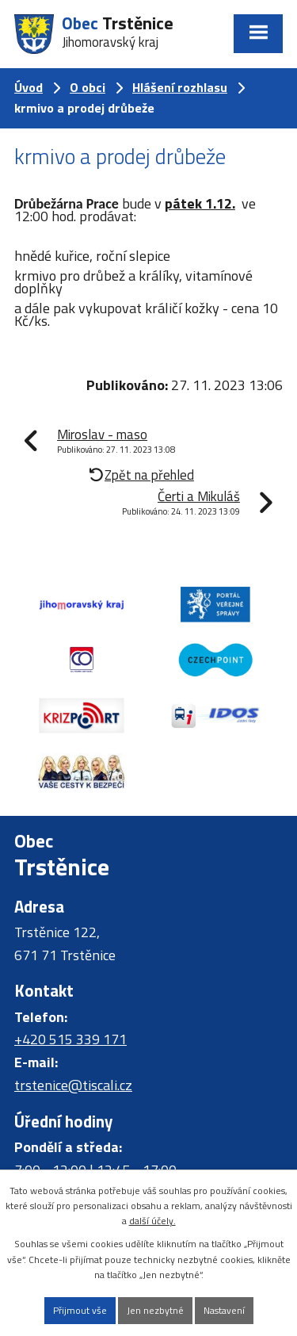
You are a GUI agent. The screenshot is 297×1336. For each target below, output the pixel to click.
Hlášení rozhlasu (179, 87)
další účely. (152, 1220)
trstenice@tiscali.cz (73, 1085)
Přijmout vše (80, 1310)
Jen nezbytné (155, 1310)
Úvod (28, 87)
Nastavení (224, 1310)
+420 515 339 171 (70, 1039)
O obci (87, 87)
